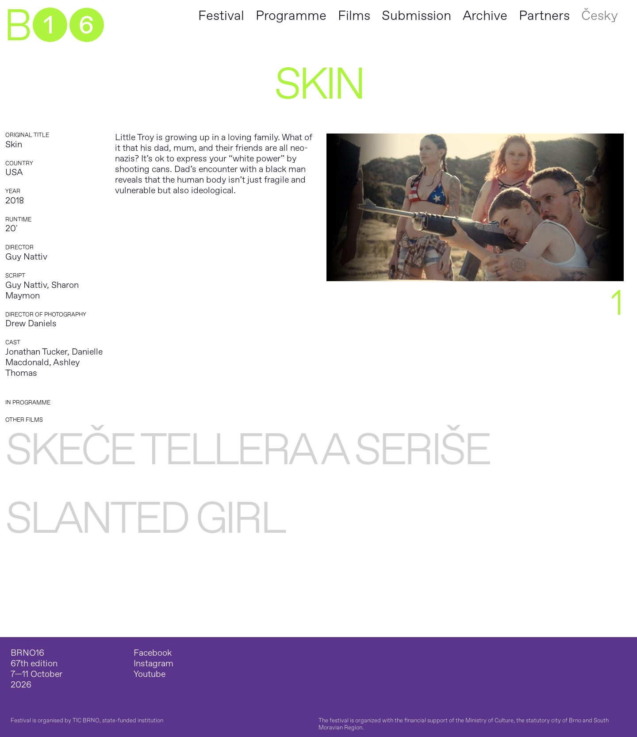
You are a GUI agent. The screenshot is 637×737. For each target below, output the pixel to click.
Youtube (149, 674)
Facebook (153, 653)
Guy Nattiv (26, 256)
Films (354, 16)
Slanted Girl (144, 519)
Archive (485, 16)
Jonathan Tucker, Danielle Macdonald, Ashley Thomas (54, 362)
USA (14, 172)
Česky (599, 16)
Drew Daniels (31, 323)
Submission (416, 16)
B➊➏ (54, 26)
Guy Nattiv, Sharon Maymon (42, 290)
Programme (291, 16)
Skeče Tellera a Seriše (247, 450)
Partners (544, 16)
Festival (221, 16)
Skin (13, 144)
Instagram (153, 663)
